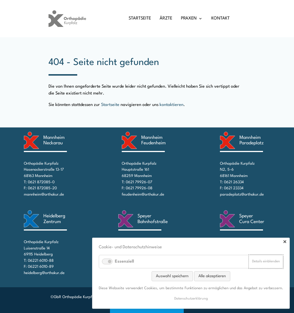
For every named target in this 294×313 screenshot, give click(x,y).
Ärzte (166, 18)
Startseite (140, 18)
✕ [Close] (285, 242)
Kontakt (220, 18)
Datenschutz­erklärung (191, 298)
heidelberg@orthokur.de (44, 273)
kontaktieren (171, 105)
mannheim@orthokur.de (44, 194)
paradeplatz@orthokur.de (242, 194)
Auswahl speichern (172, 276)
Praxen (189, 18)
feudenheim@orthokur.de (143, 194)
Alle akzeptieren (212, 276)
